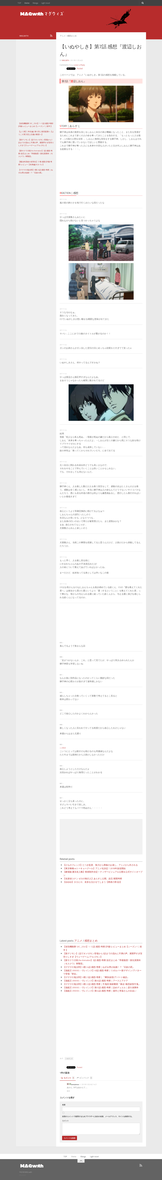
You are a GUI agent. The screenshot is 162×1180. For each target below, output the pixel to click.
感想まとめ (72, 35)
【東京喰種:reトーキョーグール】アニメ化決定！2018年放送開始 (94, 868)
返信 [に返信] (68, 1091)
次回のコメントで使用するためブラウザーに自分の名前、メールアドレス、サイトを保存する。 (97, 1116)
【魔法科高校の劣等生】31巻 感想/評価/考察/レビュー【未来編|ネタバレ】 (35, 163)
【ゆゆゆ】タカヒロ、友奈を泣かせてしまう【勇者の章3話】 (92, 882)
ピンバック (84, 1077)
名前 (63, 1104)
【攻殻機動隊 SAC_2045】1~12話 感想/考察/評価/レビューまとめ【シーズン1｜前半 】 (36, 125)
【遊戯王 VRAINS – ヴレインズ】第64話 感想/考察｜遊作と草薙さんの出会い (99, 990)
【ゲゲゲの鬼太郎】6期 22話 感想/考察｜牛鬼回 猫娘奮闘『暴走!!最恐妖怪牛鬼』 (101, 984)
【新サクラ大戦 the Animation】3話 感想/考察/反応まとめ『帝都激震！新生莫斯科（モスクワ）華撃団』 (35, 153)
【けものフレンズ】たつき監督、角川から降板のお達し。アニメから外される (100, 865)
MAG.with (65, 60)
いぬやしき (69, 1058)
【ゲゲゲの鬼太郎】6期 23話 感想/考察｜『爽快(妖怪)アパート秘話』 (96, 977)
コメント (67, 1077)
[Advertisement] (80, 170)
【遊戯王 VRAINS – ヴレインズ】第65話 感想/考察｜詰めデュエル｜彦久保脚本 (100, 987)
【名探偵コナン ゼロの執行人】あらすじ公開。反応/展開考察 (92, 878)
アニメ (62, 35)
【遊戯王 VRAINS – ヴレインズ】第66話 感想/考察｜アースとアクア (95, 980)
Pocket (80, 68)
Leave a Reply (79, 64)
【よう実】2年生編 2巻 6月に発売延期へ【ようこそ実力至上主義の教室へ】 (36, 133)
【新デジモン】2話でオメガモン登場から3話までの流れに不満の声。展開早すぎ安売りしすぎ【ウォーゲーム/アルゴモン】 (36, 142)
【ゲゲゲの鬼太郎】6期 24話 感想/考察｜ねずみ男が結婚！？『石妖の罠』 (99, 967)
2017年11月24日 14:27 (89, 1084)
